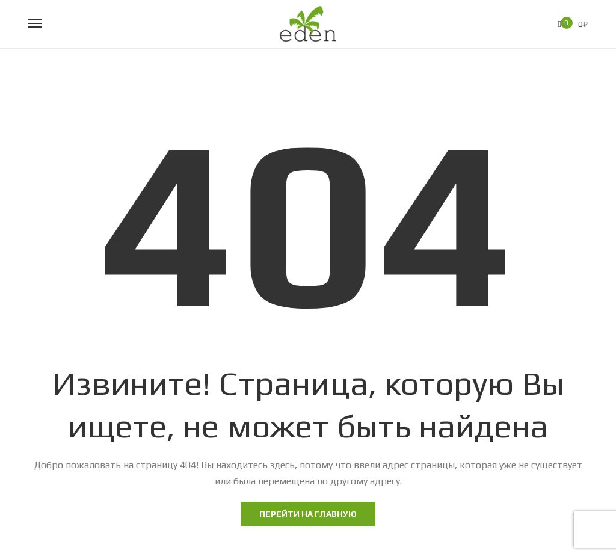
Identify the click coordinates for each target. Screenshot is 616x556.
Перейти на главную (308, 514)
